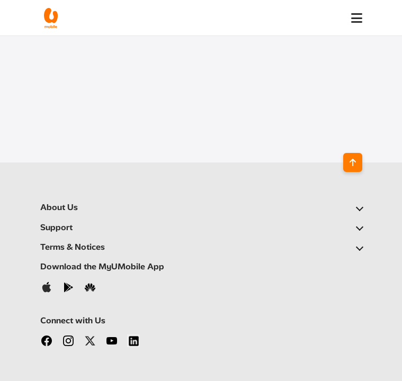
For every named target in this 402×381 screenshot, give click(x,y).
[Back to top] (352, 162)
